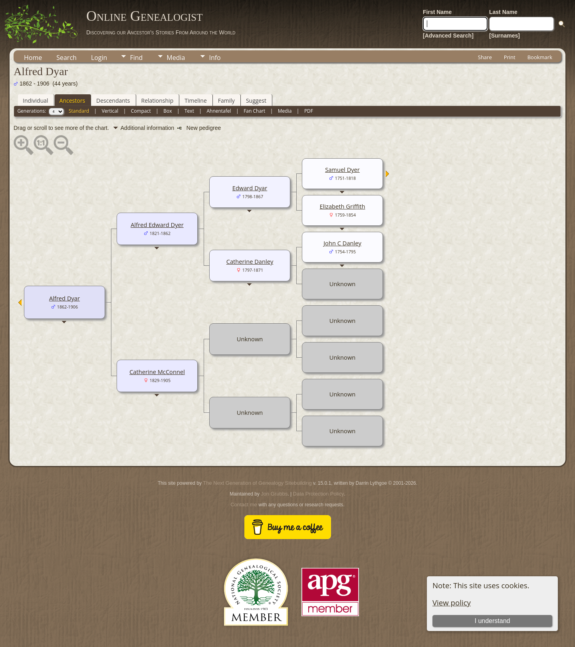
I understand (492, 620)
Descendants (113, 100)
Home (33, 57)
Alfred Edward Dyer (157, 225)
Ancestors (72, 100)
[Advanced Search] (448, 35)
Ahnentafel (218, 111)
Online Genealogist (144, 16)
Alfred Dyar (64, 298)
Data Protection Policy (318, 494)
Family (226, 100)
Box (167, 111)
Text (189, 111)
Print (510, 57)
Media (176, 57)
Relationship (157, 100)
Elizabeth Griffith (342, 206)
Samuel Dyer (342, 169)
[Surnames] (504, 35)
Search (66, 57)
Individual (35, 100)
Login (99, 57)
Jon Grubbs (274, 494)
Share (485, 57)
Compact (141, 111)
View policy (451, 602)
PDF (308, 111)
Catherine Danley (250, 261)
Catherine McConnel (157, 372)
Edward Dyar (250, 188)
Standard (79, 111)
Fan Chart (254, 111)
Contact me (243, 505)
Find (136, 57)
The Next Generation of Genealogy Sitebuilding (257, 483)
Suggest (256, 100)
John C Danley (342, 243)
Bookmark (539, 57)
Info (214, 57)
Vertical (110, 111)
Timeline (195, 100)
